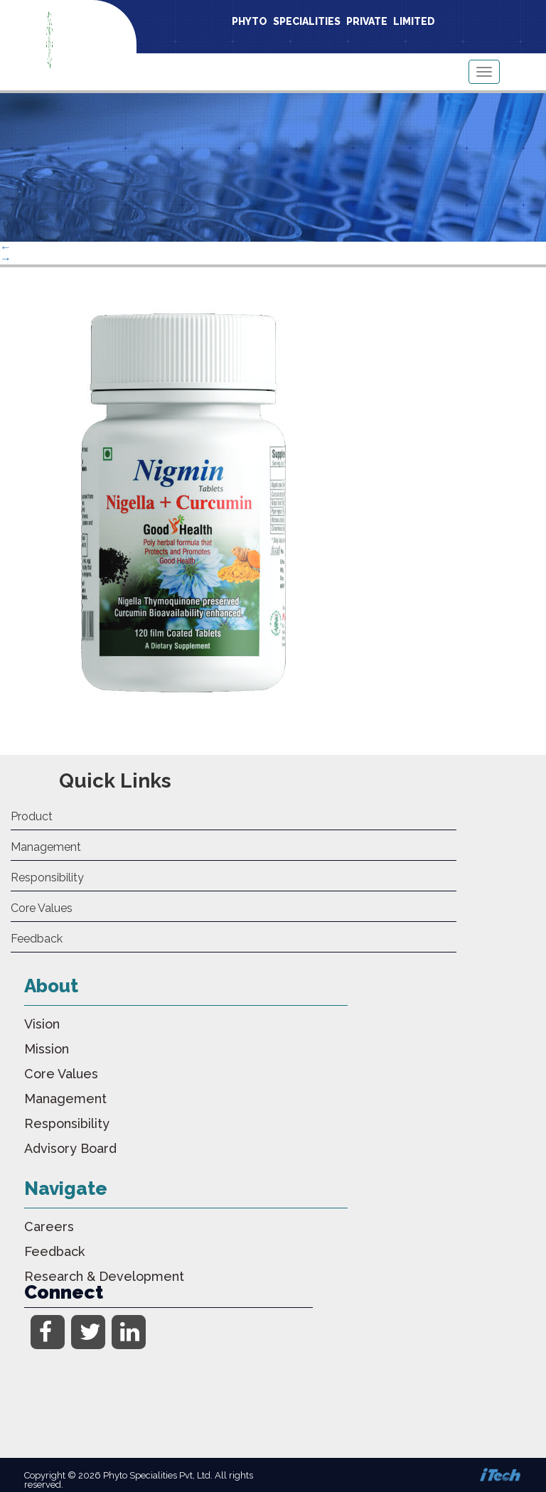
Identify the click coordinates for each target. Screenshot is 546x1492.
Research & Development (104, 1276)
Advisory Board (70, 1148)
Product (32, 816)
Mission (46, 1048)
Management (46, 847)
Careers (49, 1226)
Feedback (37, 938)
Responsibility (47, 877)
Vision (42, 1023)
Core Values (42, 908)
